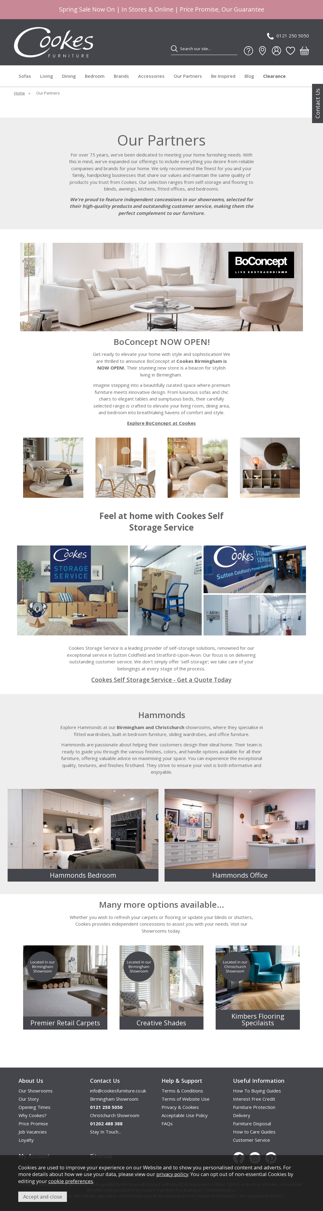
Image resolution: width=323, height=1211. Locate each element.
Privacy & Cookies (180, 1107)
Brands (121, 76)
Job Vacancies (33, 1132)
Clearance (274, 76)
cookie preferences (70, 1181)
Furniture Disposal (252, 1123)
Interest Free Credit (254, 1099)
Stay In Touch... (105, 1132)
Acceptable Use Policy (185, 1115)
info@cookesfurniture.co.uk (118, 1091)
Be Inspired (223, 76)
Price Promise (33, 1123)
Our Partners (188, 76)
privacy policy (172, 1174)
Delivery (241, 1115)
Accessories (151, 76)
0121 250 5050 (288, 36)
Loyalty (26, 1140)
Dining (69, 76)
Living (46, 76)
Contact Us (317, 103)
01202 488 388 (106, 1123)
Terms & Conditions (182, 1091)
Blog (249, 76)
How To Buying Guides (257, 1091)
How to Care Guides (254, 1132)
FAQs (167, 1123)
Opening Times (34, 1107)
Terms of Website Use (186, 1099)
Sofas (25, 76)
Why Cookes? (33, 1115)
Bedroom (95, 76)
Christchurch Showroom (114, 1115)
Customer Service (251, 1140)
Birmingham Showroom (114, 1099)
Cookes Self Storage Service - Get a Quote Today (161, 680)
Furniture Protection (254, 1107)
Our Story (29, 1099)
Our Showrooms (36, 1091)
